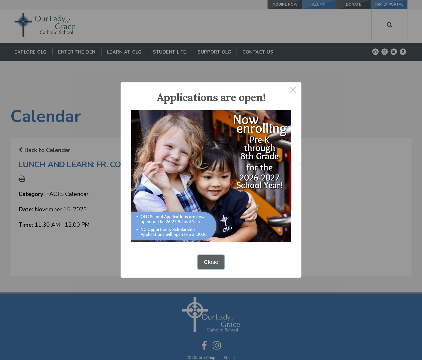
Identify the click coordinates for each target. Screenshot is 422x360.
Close (211, 262)
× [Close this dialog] (293, 90)
